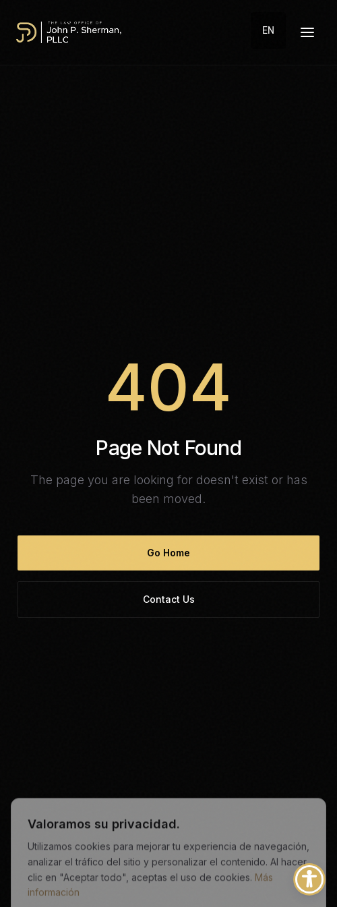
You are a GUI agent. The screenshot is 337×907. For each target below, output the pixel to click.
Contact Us (169, 599)
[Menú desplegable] (307, 32)
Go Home (168, 552)
